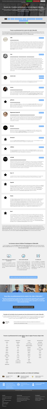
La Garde (18, 359)
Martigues (29, 350)
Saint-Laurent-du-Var (40, 340)
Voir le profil (41, 54)
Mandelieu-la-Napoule (29, 345)
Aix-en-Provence (7, 340)
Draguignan (18, 342)
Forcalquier (18, 345)
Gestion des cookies (5, 403)
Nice (29, 357)
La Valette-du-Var (18, 362)
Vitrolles (40, 357)
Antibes (7, 342)
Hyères (18, 352)
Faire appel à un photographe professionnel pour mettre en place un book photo (25, 377)
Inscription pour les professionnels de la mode (23, 307)
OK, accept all (29, 1)
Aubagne (7, 347)
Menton (29, 352)
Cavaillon (7, 362)
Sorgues (40, 350)
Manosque (29, 347)
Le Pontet (29, 342)
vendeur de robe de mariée (23, 20)
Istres (18, 354)
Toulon (40, 352)
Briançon (7, 352)
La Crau (18, 357)
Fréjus (18, 347)
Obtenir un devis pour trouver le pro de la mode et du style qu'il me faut (23, 277)
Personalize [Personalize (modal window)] (43, 1)
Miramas (29, 354)
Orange (29, 359)
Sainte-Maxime (29, 362)
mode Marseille (19, 401)
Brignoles (7, 354)
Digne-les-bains (18, 340)
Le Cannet (29, 340)
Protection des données (5, 402)
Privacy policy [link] (23, 2)
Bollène (7, 350)
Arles (7, 345)
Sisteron (40, 347)
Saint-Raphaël (40, 342)
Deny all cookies (36, 1)
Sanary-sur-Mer (40, 345)
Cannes (7, 357)
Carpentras (7, 359)
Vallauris (40, 354)
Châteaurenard (7, 364)
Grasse (18, 350)
